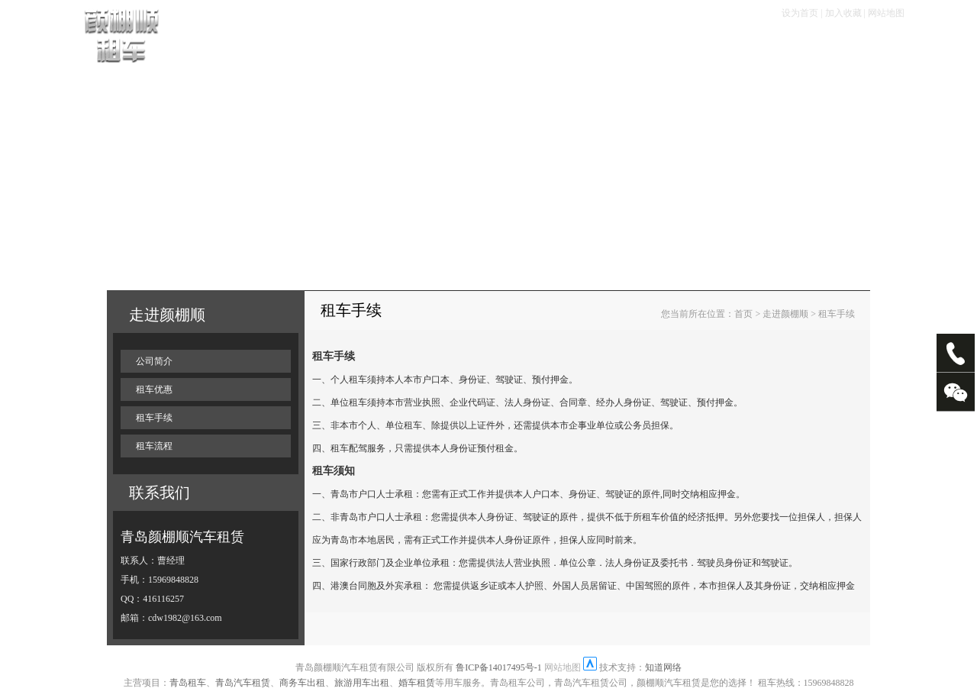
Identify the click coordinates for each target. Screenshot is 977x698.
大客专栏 (698, 46)
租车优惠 (490, 46)
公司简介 (154, 361)
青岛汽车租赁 (242, 682)
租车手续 (424, 46)
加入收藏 (843, 13)
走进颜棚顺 (769, 46)
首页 (238, 46)
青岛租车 (187, 682)
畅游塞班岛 (627, 46)
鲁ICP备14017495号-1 (499, 667)
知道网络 (663, 667)
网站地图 (886, 13)
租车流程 (359, 46)
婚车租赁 (416, 682)
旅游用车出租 (361, 682)
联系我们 (841, 46)
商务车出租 (302, 682)
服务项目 (556, 46)
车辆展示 (293, 46)
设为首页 (800, 13)
